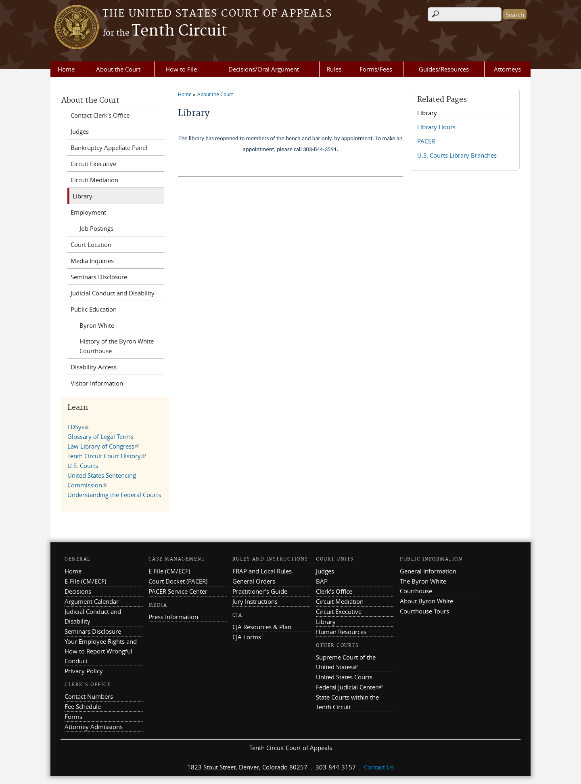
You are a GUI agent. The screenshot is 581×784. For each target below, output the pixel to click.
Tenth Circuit (164, 31)
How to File (181, 69)
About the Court (118, 69)
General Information (428, 571)
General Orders (253, 581)
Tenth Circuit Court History (106, 456)
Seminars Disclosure (99, 277)
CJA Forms (246, 637)
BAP (322, 581)
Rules (333, 69)
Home (66, 69)
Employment (88, 212)
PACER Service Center (177, 591)
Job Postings (96, 228)
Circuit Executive (93, 164)
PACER (426, 141)
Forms (73, 716)
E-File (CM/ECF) (85, 581)
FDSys (78, 427)
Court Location (91, 244)
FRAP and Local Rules (262, 571)
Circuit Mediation (94, 180)
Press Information (173, 617)
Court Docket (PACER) (177, 581)
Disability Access (94, 367)
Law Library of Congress (103, 446)
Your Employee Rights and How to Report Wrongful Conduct (101, 651)
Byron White (96, 325)
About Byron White (426, 601)
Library (427, 113)
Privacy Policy (84, 671)
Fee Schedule (83, 706)
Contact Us (379, 767)
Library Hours (436, 127)
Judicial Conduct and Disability (113, 293)
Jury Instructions (255, 601)
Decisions (78, 591)
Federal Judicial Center (349, 687)
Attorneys (507, 69)
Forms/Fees (375, 69)
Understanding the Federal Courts (114, 495)
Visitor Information (97, 383)
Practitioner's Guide (259, 591)
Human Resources (341, 632)
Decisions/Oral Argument (263, 69)
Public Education (94, 309)
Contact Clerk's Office (100, 115)
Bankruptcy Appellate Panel (109, 147)
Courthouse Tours (424, 611)
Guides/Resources (444, 69)
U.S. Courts (82, 466)
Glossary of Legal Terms (100, 436)
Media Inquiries (92, 261)
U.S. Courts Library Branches (457, 155)
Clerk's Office (334, 591)
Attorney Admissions (94, 727)
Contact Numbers (89, 696)
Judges (80, 131)
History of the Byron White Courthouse (116, 346)
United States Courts (344, 677)
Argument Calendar (92, 601)
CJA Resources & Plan (261, 627)
